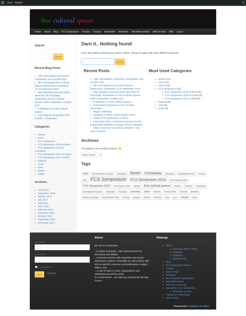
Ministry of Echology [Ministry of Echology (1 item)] (90, 197)
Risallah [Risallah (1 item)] (147, 197)
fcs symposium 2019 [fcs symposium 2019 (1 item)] (122, 186)
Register (51, 273)
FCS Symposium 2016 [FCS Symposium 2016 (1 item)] (178, 180)
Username (40, 242)
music (161, 108)
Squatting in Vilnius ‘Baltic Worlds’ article (114, 114)
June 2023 (43, 190)
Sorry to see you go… (177, 284)
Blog (168, 262)
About (169, 245)
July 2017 (43, 199)
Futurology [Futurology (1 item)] (123, 192)
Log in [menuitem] (9, 2)
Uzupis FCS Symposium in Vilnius (111, 118)
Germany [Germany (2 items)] (135, 191)
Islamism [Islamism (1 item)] (157, 192)
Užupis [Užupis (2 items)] (184, 197)
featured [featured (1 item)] (137, 186)
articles (162, 79)
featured (162, 102)
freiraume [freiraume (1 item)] (188, 186)
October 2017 (45, 196)
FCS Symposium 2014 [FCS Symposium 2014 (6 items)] (148, 180)
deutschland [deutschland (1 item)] (170, 174)
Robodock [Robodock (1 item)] (158, 197)
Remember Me (44, 267)
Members (171, 275)
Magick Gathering (102, 111)
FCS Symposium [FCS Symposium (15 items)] (108, 179)
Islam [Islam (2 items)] (147, 191)
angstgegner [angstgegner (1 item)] (121, 174)
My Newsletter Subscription (180, 278)
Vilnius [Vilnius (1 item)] (194, 197)
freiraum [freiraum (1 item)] (178, 186)
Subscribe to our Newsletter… (181, 288)
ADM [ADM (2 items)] (85, 173)
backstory (177, 252)
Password (40, 254)
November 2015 (46, 213)
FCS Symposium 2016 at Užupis (182, 95)
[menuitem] (3, 2)
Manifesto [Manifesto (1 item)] (195, 192)
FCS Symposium (167, 88)
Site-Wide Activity (175, 281)
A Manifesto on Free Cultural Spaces (112, 102)
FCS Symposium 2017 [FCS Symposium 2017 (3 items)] (96, 185)
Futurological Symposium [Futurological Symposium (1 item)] (92, 192)
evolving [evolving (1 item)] (201, 174)
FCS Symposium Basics (178, 265)
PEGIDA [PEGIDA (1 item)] (126, 197)
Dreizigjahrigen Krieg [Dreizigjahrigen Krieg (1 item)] (186, 174)
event (161, 82)
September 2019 (46, 193)
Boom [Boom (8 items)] (135, 173)
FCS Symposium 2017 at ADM (181, 98)
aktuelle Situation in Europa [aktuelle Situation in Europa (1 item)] (102, 174)
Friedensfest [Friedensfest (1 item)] (200, 186)
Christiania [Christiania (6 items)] (153, 173)
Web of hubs (172, 298)
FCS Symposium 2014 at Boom (181, 92)
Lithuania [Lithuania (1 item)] (183, 192)
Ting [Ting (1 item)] (167, 197)
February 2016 (45, 209)
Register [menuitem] (19, 2)
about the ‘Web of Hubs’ (184, 249)
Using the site (179, 258)
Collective (177, 255)
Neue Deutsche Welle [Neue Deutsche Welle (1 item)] (110, 197)
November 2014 (46, 222)
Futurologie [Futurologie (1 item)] (110, 192)
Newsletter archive (182, 291)
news (161, 105)
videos (161, 85)
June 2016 (43, 206)
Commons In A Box (198, 306)
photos (41, 170)
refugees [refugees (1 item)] (136, 197)
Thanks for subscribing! (178, 294)
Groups (170, 268)
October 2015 (45, 216)
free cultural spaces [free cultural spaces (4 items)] (157, 185)
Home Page (172, 271)
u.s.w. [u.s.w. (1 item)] (175, 197)
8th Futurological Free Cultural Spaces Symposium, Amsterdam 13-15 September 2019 (52, 85)
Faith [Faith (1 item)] (85, 180)
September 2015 (46, 219)
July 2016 (43, 203)
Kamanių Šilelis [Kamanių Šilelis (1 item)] (170, 192)
